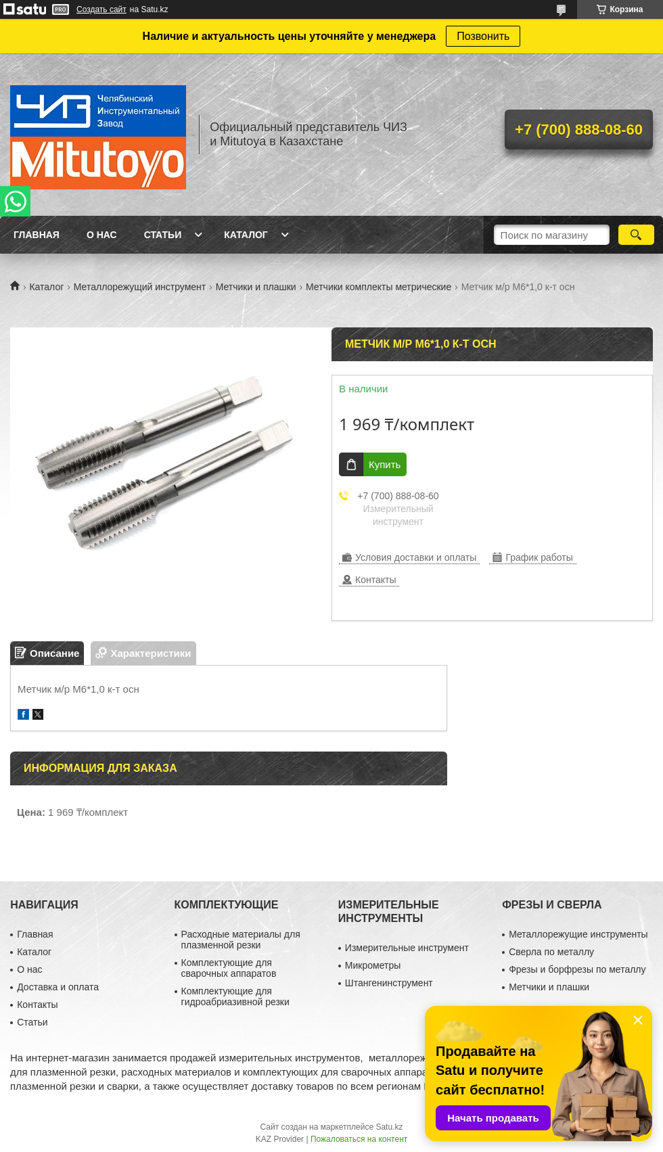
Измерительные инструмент (407, 947)
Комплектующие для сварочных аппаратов (229, 968)
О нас (102, 234)
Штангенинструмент (389, 982)
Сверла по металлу (551, 951)
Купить (385, 464)
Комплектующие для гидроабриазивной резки (235, 996)
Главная (37, 234)
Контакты (37, 1004)
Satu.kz (389, 1127)
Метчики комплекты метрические (378, 286)
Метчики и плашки (256, 286)
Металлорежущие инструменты (578, 934)
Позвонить (483, 36)
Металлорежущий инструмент (140, 286)
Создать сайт (101, 9)
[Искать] (636, 235)
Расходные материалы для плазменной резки (240, 939)
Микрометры (373, 965)
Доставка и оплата (58, 987)
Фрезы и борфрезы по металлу (577, 969)
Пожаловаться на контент (359, 1139)
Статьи (163, 234)
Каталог (246, 234)
